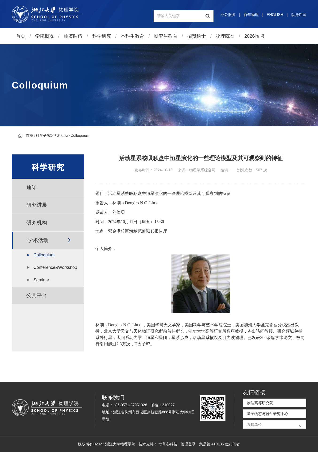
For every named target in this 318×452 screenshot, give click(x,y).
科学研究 (101, 36)
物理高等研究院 (260, 403)
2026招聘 (254, 36)
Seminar (41, 280)
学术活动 (60, 135)
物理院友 (225, 36)
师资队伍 (73, 36)
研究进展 (36, 205)
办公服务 (228, 15)
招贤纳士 (196, 36)
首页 (20, 36)
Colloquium (79, 135)
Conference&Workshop (55, 267)
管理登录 (188, 444)
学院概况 (44, 36)
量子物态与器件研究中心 (267, 414)
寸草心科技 (168, 444)
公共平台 (36, 295)
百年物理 (251, 15)
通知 (31, 187)
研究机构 (36, 223)
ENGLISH (275, 15)
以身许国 (298, 15)
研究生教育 (166, 36)
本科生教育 (132, 36)
